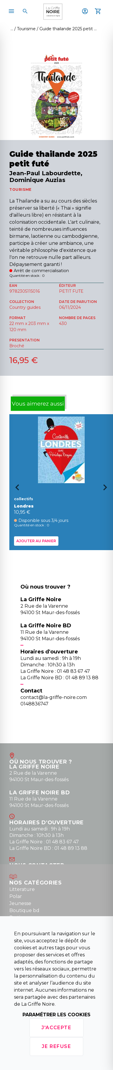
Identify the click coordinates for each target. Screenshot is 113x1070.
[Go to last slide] (15, 489)
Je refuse (56, 1046)
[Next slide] (107, 489)
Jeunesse (20, 903)
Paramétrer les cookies (56, 1014)
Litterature (22, 889)
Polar (15, 896)
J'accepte (56, 1027)
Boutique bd (24, 910)
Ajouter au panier (36, 540)
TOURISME (20, 189)
